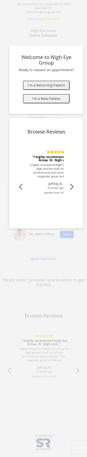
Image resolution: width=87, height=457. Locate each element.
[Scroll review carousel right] (71, 187)
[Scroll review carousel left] (21, 187)
